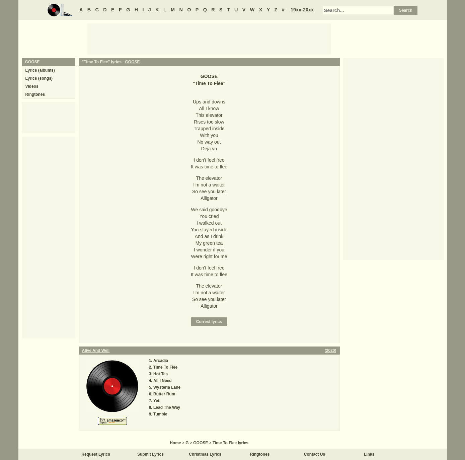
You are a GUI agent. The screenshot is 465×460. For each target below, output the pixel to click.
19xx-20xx (302, 9)
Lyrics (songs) (39, 78)
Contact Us (314, 454)
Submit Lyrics (150, 454)
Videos (31, 86)
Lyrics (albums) (40, 70)
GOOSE (132, 62)
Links (369, 454)
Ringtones (35, 94)
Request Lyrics (95, 454)
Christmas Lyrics (205, 454)
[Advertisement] (209, 38)
